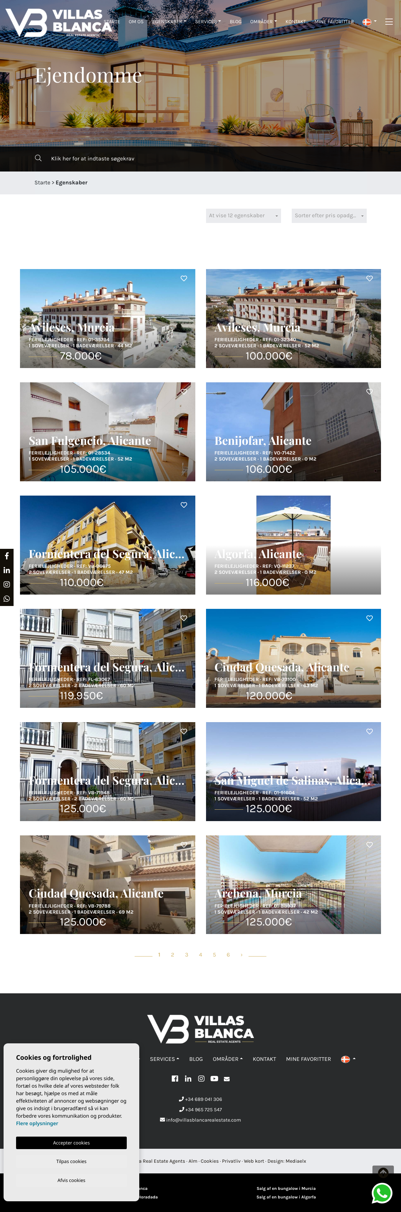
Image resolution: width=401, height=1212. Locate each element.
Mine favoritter (334, 22)
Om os (136, 22)
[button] (370, 22)
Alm (193, 1161)
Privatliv (231, 1161)
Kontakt (296, 22)
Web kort (254, 1161)
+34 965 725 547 (200, 1110)
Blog (235, 22)
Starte (112, 22)
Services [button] (206, 22)
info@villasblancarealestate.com (200, 1120)
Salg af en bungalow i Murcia (286, 1188)
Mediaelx (296, 1161)
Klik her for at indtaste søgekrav (85, 158)
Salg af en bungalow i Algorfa (286, 1197)
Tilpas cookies (71, 1160)
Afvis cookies (71, 1180)
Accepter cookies (71, 1141)
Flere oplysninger (37, 1122)
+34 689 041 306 (200, 1099)
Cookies (210, 1161)
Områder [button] (261, 22)
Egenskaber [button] (167, 22)
